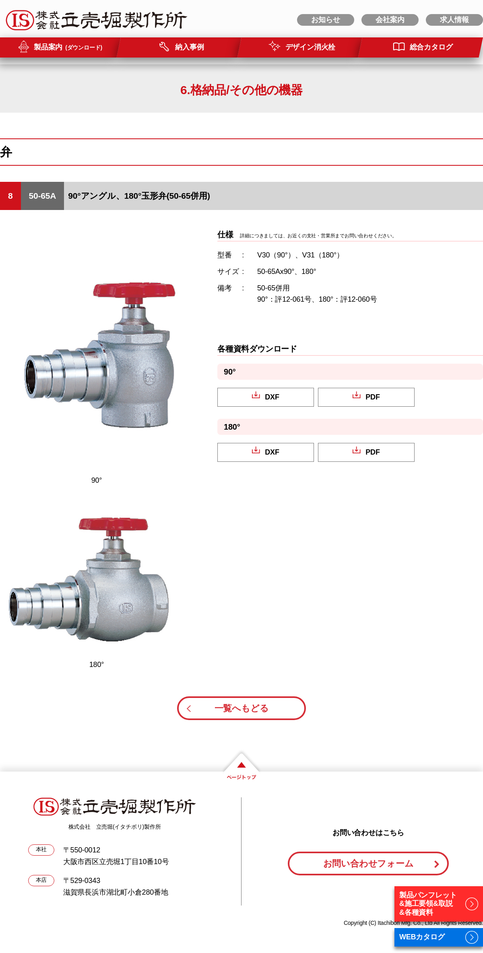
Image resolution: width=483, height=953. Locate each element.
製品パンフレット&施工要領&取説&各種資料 (427, 903)
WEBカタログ (422, 937)
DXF (272, 397)
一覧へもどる (242, 708)
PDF (372, 397)
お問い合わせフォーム (368, 863)
